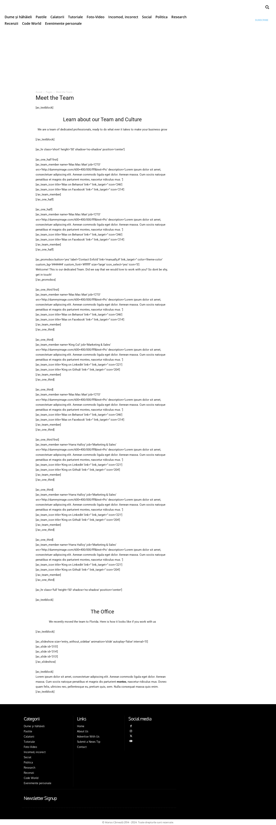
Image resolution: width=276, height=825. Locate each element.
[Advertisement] (138, 57)
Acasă (39, 92)
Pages (49, 92)
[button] (267, 7)
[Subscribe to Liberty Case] (261, 20)
